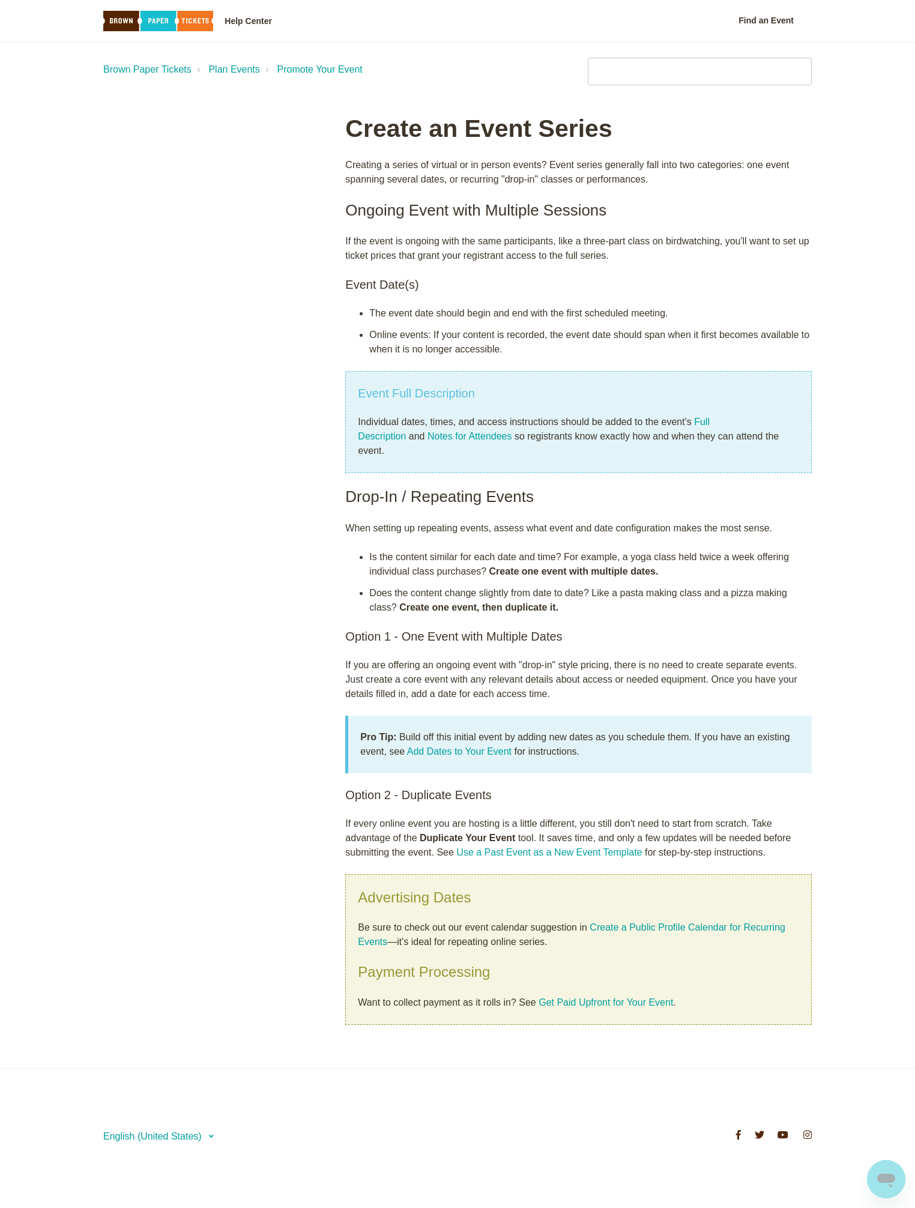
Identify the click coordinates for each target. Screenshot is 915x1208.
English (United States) (153, 1136)
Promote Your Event (320, 69)
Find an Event (766, 20)
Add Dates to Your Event (459, 751)
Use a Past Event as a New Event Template (549, 852)
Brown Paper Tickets (147, 69)
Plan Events (233, 69)
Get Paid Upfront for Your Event (606, 1002)
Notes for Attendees (469, 436)
